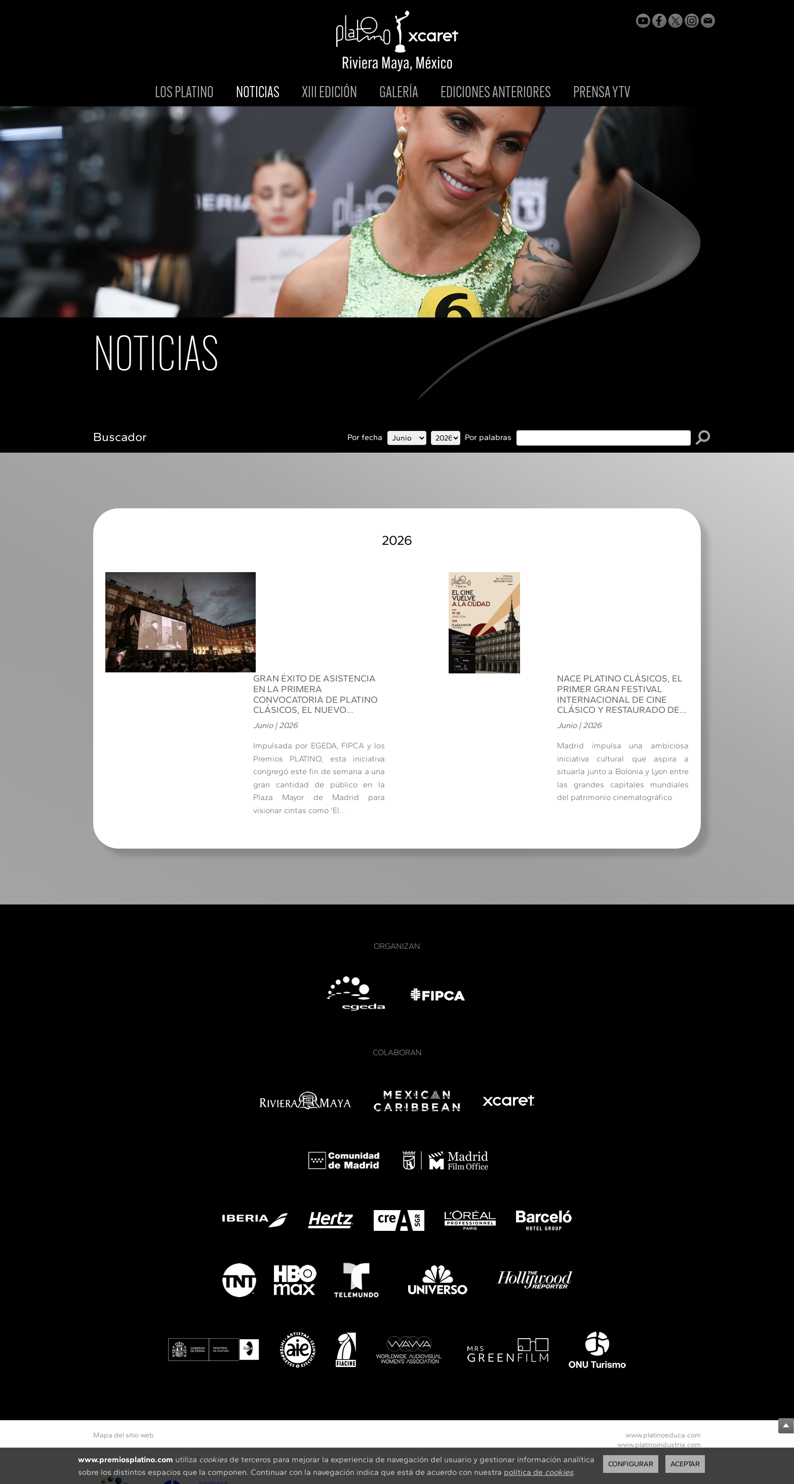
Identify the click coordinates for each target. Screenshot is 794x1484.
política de (538, 1472)
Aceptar (685, 1464)
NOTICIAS (258, 93)
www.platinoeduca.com (663, 1334)
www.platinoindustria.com (659, 1343)
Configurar (630, 1464)
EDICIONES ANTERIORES (496, 93)
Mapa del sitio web (123, 1334)
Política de (293, 1413)
